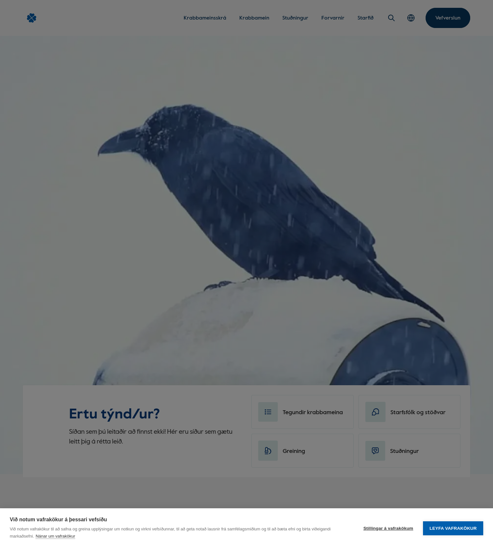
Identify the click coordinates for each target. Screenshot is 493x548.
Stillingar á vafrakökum (388, 528)
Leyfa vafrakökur (453, 528)
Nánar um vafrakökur (55, 536)
